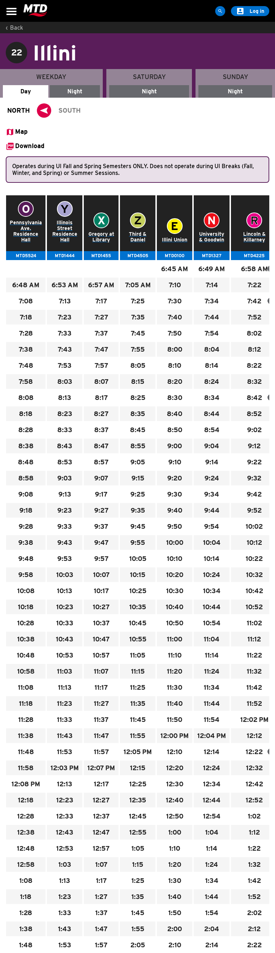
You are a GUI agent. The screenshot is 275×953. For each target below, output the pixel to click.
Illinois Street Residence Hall (64, 231)
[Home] (35, 11)
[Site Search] (220, 11)
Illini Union (174, 240)
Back (16, 27)
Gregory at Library (101, 237)
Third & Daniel (137, 237)
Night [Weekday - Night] (74, 91)
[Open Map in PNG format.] (17, 132)
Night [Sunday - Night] (235, 91)
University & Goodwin (211, 237)
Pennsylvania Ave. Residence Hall (26, 231)
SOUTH (69, 110)
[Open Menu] (11, 11)
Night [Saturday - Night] (149, 91)
